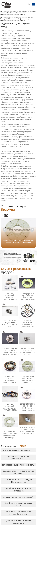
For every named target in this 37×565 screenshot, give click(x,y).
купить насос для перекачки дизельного (18, 521)
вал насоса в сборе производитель (18, 465)
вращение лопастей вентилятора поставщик (18, 472)
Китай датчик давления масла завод (18, 504)
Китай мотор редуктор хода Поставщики (18, 489)
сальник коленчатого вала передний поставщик (18, 513)
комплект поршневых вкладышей (17, 497)
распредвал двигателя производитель (18, 457)
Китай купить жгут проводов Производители (18, 480)
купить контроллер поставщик (16, 450)
